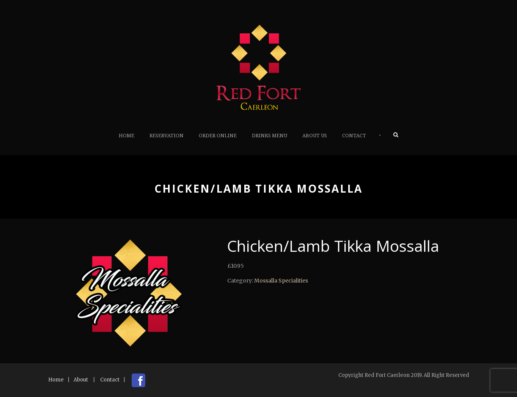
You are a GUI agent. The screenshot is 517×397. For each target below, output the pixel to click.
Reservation (166, 135)
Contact (354, 135)
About (81, 380)
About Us (314, 135)
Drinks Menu (269, 135)
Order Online (218, 135)
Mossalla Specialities (281, 280)
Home (126, 135)
